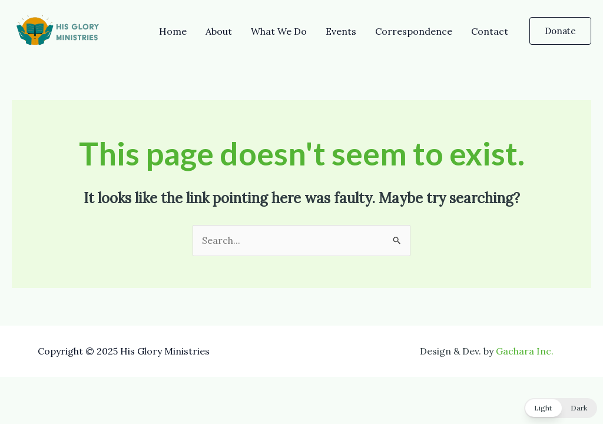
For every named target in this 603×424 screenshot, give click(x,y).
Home (173, 31)
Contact (489, 31)
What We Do (279, 31)
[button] (560, 31)
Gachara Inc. (525, 351)
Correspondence (413, 31)
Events (341, 31)
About (219, 31)
